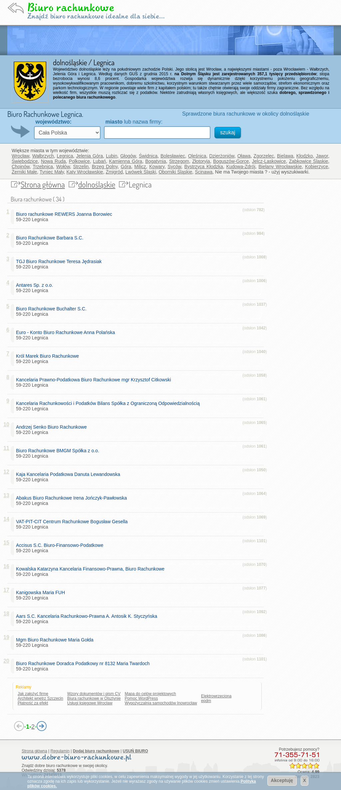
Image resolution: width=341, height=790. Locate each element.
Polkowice (79, 161)
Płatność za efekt (33, 703)
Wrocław (20, 156)
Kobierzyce (316, 166)
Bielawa (285, 156)
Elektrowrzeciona (216, 696)
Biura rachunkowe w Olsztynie (94, 698)
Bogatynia (155, 161)
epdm (206, 700)
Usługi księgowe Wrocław (90, 703)
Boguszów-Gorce (231, 161)
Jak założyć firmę (33, 693)
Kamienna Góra (125, 161)
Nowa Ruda (53, 161)
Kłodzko (304, 156)
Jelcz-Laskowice (269, 161)
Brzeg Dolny (105, 166)
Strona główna (43, 184)
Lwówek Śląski (141, 172)
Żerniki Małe (24, 172)
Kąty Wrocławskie (84, 172)
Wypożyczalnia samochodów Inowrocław (161, 703)
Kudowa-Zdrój (240, 166)
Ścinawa (203, 172)
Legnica (65, 156)
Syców (174, 166)
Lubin (111, 156)
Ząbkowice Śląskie (308, 161)
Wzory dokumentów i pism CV (94, 693)
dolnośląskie (97, 184)
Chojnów (21, 166)
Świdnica (148, 156)
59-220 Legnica (65, 216)
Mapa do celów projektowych (150, 693)
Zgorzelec (263, 156)
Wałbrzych (43, 156)
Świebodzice (25, 161)
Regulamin (60, 751)
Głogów (128, 156)
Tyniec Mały (52, 172)
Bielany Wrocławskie (280, 166)
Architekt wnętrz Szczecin (40, 698)
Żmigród (114, 172)
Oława (244, 156)
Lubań (99, 161)
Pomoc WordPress (141, 698)
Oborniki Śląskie (175, 172)
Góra (126, 166)
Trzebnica (43, 166)
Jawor (322, 156)
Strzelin (81, 166)
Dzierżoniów (221, 156)
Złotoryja (201, 161)
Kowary (157, 166)
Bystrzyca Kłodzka (203, 166)
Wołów (63, 166)
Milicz (140, 166)
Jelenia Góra (89, 156)
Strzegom (179, 161)
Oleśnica (197, 156)
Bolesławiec (173, 156)
